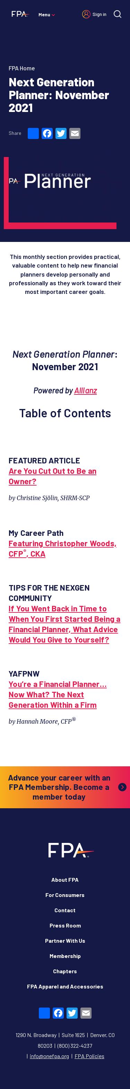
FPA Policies (89, 1056)
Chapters (65, 971)
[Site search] (117, 14)
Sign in (99, 14)
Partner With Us (65, 940)
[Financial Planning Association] (19, 13)
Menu (44, 14)
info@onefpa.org (49, 1056)
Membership (65, 955)
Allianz (85, 390)
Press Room (65, 925)
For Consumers (65, 894)
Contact (65, 910)
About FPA (65, 879)
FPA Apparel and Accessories (65, 986)
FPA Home (22, 67)
